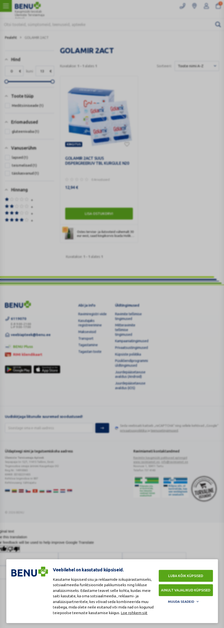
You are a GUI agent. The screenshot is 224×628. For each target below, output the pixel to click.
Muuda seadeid (181, 601)
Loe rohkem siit (134, 613)
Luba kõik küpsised (185, 576)
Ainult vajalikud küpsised (185, 590)
